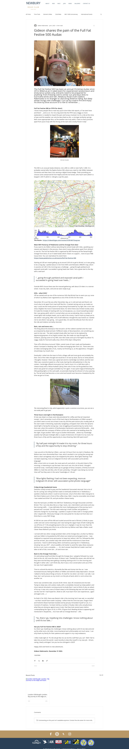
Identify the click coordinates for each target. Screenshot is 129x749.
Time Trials (37, 14)
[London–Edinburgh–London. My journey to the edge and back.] (38, 684)
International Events (86, 14)
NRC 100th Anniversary (71, 14)
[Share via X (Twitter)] (39, 660)
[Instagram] (70, 734)
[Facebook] (51, 734)
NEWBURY (33, 3)
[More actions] (94, 26)
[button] (101, 14)
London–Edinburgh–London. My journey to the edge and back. (37, 695)
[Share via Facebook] (35, 660)
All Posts (28, 14)
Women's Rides (47, 14)
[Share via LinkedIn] (43, 660)
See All (101, 675)
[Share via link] (47, 660)
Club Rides (58, 14)
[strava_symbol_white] (63, 734)
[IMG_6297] (57, 734)
